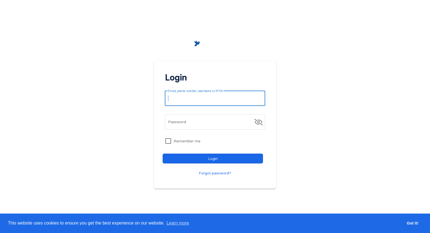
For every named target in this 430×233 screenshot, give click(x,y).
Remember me (187, 141)
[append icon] (258, 122)
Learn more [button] (177, 223)
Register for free (237, 199)
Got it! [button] (412, 223)
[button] (336, 14)
